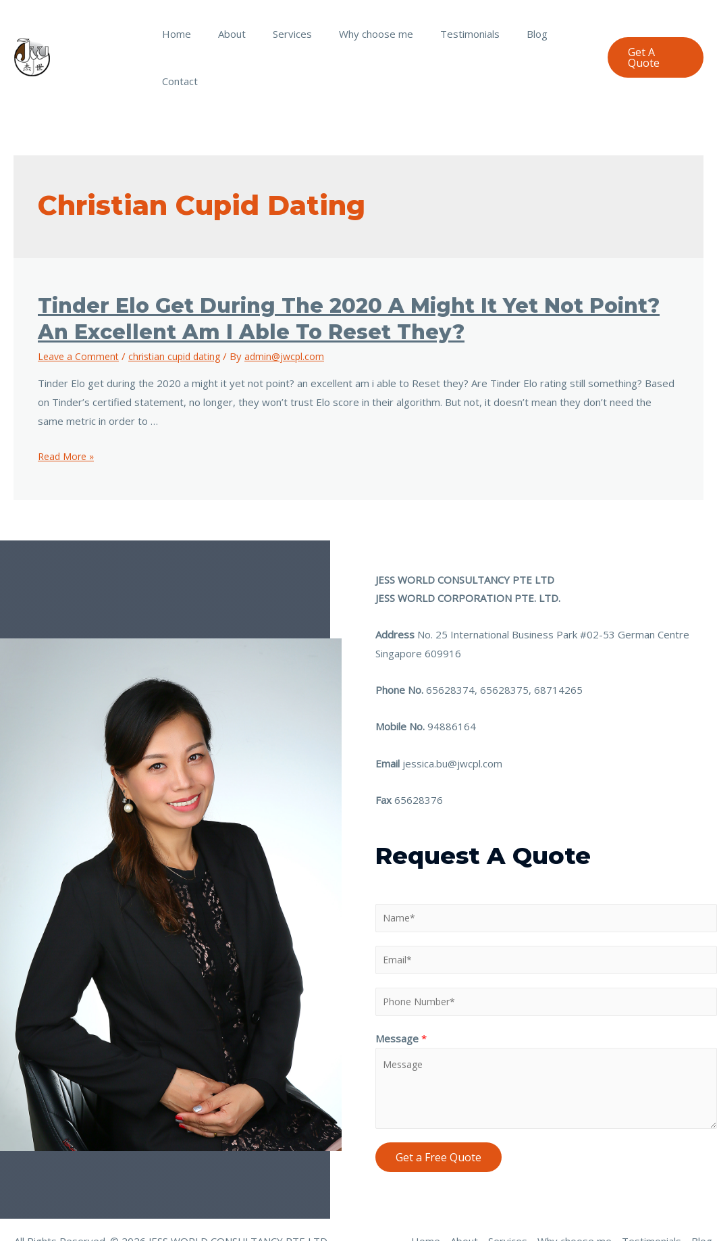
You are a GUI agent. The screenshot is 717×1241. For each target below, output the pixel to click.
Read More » (68, 408)
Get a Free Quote (438, 1115)
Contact (560, 34)
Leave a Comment (80, 308)
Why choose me (364, 34)
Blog (511, 34)
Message (401, 996)
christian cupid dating (180, 308)
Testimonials (451, 34)
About (233, 34)
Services (287, 34)
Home (184, 34)
